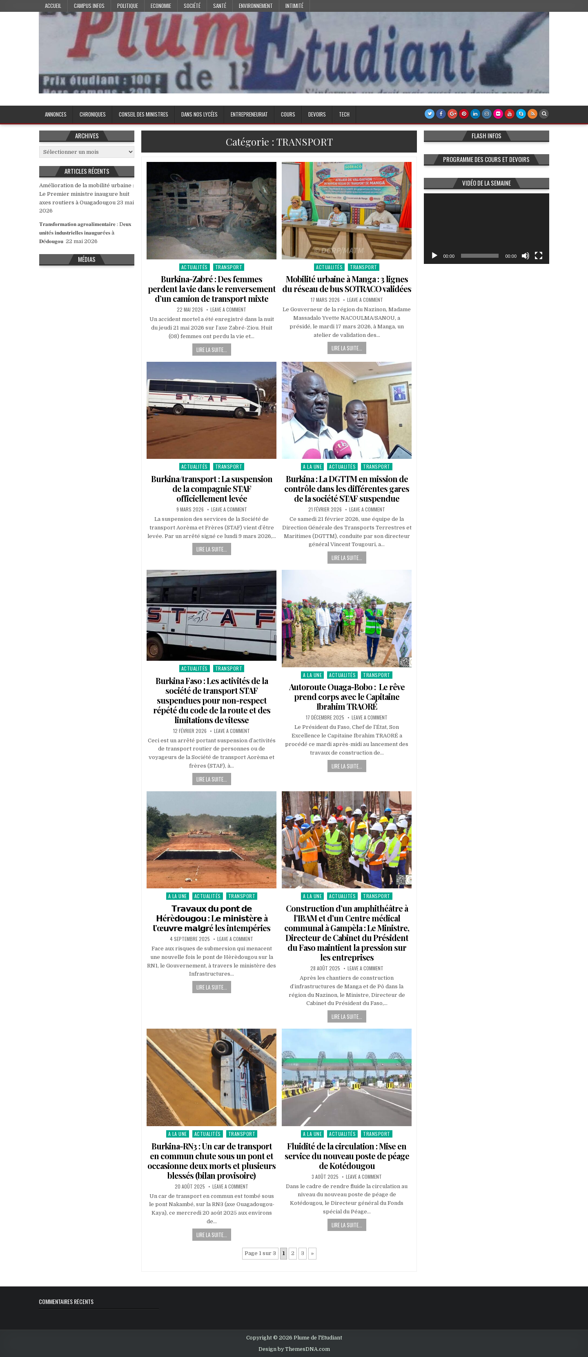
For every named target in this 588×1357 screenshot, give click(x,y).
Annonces (56, 114)
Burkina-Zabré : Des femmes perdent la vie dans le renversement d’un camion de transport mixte (212, 288)
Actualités (194, 266)
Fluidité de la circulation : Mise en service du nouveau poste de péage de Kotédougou (347, 1155)
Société (192, 6)
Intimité (294, 6)
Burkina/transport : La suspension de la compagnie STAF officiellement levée (211, 488)
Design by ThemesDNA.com (294, 1349)
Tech (344, 114)
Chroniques (93, 114)
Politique (127, 6)
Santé (219, 6)
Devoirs (317, 114)
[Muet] (525, 256)
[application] (487, 228)
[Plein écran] (539, 256)
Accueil (53, 6)
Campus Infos (89, 6)
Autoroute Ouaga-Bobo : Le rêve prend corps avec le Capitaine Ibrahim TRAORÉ (347, 696)
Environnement (256, 6)
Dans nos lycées (199, 114)
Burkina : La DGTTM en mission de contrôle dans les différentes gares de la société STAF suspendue (346, 488)
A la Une (312, 466)
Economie (161, 6)
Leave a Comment (228, 309)
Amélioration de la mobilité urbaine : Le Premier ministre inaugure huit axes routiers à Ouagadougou (86, 194)
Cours (288, 114)
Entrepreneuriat (249, 114)
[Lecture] (434, 256)
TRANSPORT (229, 266)
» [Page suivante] (312, 1253)
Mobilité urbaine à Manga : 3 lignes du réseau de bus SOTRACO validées (346, 283)
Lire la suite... (211, 349)
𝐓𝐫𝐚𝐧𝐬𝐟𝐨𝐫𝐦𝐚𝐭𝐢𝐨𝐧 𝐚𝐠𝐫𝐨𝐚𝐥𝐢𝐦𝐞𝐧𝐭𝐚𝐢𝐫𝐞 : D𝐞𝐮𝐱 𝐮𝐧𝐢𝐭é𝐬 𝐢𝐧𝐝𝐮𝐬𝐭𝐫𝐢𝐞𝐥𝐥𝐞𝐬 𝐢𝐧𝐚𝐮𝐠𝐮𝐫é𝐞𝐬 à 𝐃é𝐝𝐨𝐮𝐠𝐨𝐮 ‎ (85, 232)
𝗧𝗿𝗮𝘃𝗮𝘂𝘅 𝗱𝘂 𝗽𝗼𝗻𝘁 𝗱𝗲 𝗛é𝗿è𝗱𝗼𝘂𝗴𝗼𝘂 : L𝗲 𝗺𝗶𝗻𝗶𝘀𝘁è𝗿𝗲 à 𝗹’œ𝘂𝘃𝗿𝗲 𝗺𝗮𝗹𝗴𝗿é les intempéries (211, 918)
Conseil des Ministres (143, 114)
